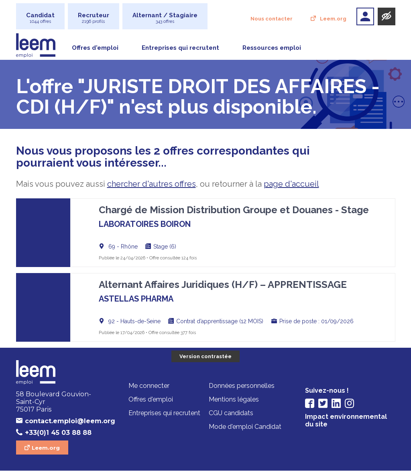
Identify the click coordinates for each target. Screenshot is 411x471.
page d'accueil (291, 184)
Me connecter (148, 386)
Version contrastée (205, 356)
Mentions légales (234, 400)
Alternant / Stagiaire (164, 18)
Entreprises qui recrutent (180, 47)
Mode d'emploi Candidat (245, 427)
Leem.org (333, 19)
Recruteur (93, 18)
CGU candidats (231, 413)
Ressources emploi (271, 47)
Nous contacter (271, 19)
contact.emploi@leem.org (65, 421)
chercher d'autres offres (151, 184)
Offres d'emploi (95, 47)
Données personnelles (242, 386)
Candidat (40, 18)
